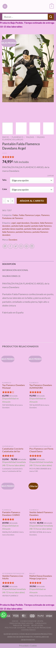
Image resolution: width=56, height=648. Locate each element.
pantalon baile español (20, 226)
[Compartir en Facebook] (10, 246)
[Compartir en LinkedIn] (31, 246)
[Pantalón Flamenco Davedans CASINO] (14, 492)
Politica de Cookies (15, 627)
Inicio (5, 137)
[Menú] (5, 6)
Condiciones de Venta (31, 621)
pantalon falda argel (32, 229)
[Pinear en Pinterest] (26, 246)
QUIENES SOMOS (11, 634)
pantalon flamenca (24, 232)
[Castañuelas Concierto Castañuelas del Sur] (14, 429)
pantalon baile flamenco (41, 226)
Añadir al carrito (32, 200)
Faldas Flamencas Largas (29, 215)
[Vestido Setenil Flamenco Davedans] (41, 492)
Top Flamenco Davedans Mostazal (13, 386)
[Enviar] (51, 17)
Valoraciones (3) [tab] (11, 276)
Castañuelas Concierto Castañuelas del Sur (12, 450)
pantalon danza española (12, 229)
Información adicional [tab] (15, 270)
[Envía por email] (21, 246)
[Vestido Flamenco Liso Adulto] (14, 556)
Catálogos (40, 623)
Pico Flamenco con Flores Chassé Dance (41, 450)
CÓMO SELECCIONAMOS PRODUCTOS (35, 634)
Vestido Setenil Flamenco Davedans (41, 513)
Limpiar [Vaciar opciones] (50, 176)
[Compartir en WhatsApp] (5, 246)
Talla (4, 180)
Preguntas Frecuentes (21, 623)
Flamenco (17, 137)
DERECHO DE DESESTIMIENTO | (20, 637)
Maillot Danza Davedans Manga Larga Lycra (40, 577)
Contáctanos (28, 630)
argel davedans (23, 223)
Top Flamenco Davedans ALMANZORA (40, 386)
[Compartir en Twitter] (15, 246)
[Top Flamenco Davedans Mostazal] (14, 365)
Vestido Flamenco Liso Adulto (12, 577)
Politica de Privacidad (39, 627)
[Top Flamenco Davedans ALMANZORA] (41, 365)
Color (4, 189)
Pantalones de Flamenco (12, 218)
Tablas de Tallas (21, 625)
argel (13, 223)
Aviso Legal (37, 625)
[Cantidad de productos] (8, 201)
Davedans (34, 223)
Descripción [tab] (9, 264)
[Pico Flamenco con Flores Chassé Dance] (41, 429)
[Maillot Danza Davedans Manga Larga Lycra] (41, 556)
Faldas (30, 137)
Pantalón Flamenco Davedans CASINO (11, 513)
